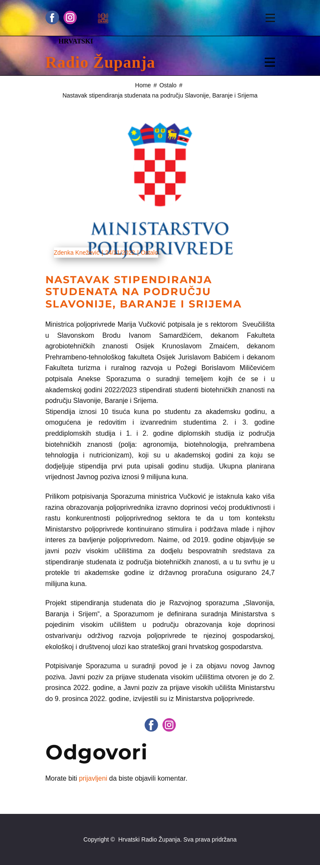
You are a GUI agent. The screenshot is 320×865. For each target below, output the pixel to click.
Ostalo (167, 85)
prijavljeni (93, 778)
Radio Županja (100, 62)
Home (143, 85)
